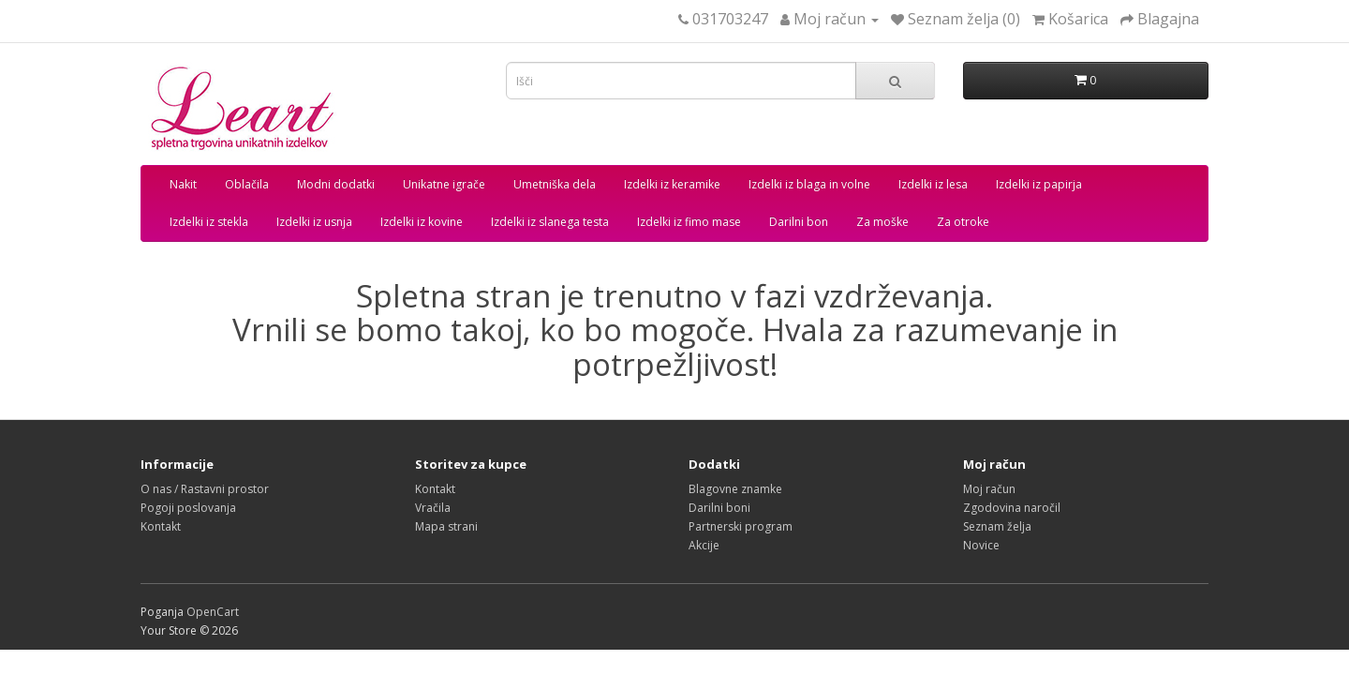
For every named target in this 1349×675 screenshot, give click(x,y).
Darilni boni (719, 508)
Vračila (433, 508)
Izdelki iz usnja (314, 222)
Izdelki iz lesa (933, 184)
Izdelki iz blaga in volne (809, 184)
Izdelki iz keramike (672, 184)
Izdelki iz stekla (209, 222)
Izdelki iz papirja (1039, 184)
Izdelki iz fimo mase (689, 222)
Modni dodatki (336, 184)
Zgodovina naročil (1011, 508)
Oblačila (247, 184)
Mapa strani (446, 526)
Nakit (183, 184)
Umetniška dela (554, 184)
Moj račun (989, 489)
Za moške (882, 222)
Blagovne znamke (735, 489)
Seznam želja (997, 526)
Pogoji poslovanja (188, 508)
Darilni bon (798, 222)
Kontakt (161, 526)
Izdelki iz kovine (421, 222)
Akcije (704, 545)
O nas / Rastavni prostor (205, 489)
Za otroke (963, 222)
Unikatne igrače (444, 184)
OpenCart (212, 612)
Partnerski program (741, 526)
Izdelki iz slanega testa (550, 222)
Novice (981, 545)
